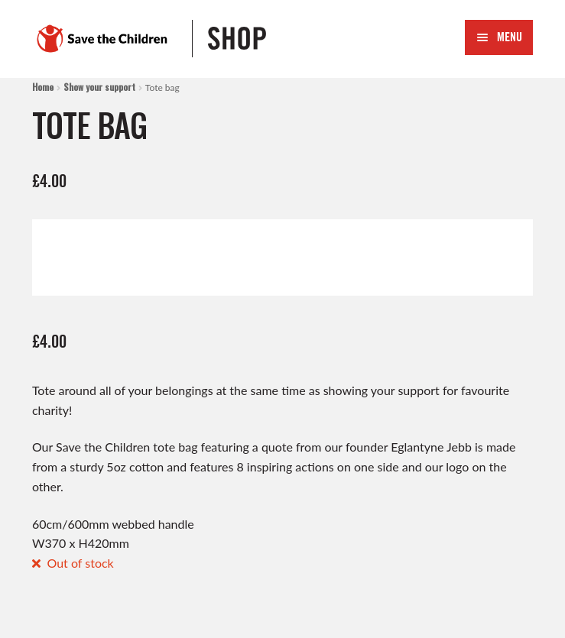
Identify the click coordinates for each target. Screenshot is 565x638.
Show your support (99, 86)
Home (43, 86)
